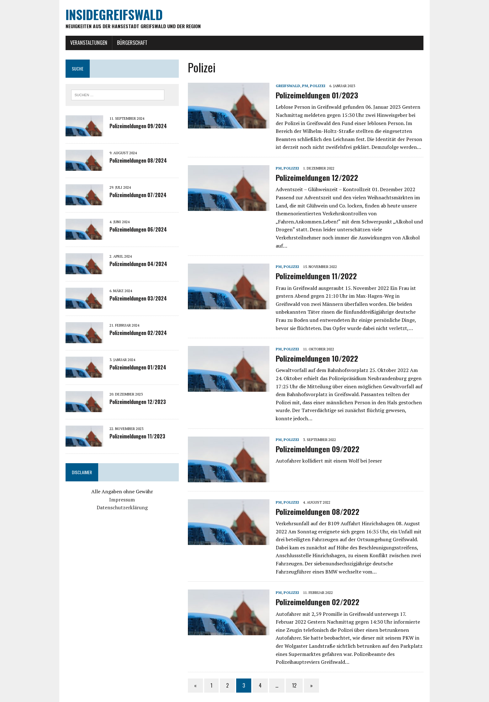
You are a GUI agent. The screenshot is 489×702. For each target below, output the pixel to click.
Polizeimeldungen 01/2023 (315, 95)
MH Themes (136, 695)
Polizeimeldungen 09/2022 (316, 433)
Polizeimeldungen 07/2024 (132, 196)
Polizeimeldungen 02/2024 (132, 334)
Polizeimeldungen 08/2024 (132, 161)
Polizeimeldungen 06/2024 (132, 230)
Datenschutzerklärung (118, 508)
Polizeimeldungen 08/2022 (316, 495)
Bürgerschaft (126, 43)
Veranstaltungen (82, 43)
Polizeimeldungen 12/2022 (315, 178)
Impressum (118, 500)
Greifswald (286, 86)
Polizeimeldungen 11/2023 (131, 437)
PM (303, 86)
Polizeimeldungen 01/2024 (132, 368)
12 (292, 669)
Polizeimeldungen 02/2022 (316, 586)
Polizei (315, 86)
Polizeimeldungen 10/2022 (315, 350)
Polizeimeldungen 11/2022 (314, 268)
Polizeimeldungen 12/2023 (132, 402)
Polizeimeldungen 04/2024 (132, 265)
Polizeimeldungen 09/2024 (132, 127)
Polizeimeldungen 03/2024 (132, 299)
